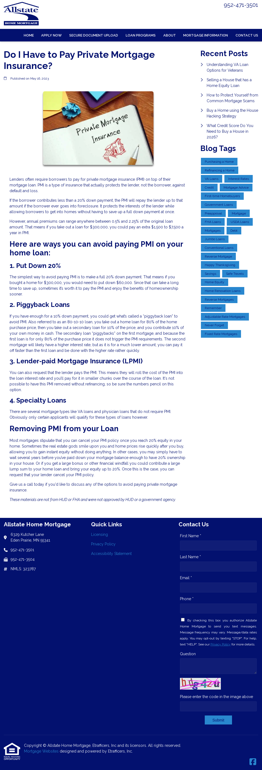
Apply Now (51, 35)
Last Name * (190, 557)
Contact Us (247, 35)
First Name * (190, 536)
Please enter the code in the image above (216, 696)
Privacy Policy (220, 644)
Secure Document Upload (93, 35)
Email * (186, 578)
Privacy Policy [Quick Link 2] (103, 544)
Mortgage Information (205, 35)
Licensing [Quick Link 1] (99, 534)
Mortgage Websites (42, 751)
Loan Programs (141, 35)
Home (29, 35)
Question (188, 654)
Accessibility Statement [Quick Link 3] (111, 553)
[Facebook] (252, 762)
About (169, 35)
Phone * (187, 599)
